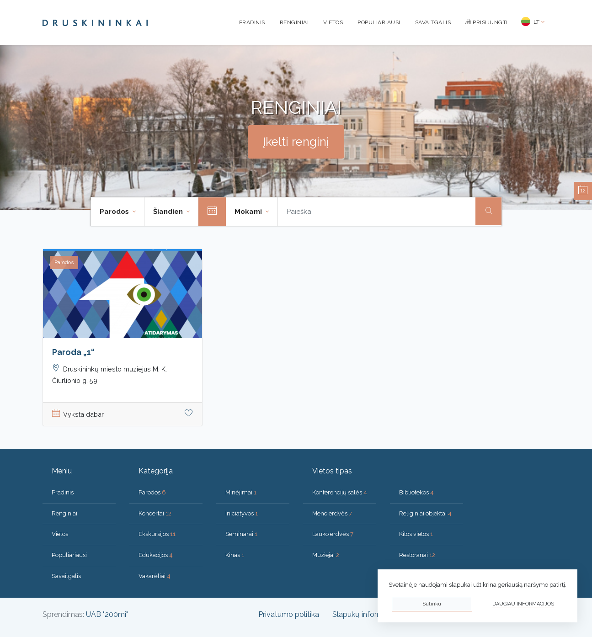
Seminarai (241, 534)
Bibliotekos (416, 492)
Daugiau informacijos (523, 604)
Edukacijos (156, 555)
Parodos (152, 492)
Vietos (333, 22)
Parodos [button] (115, 211)
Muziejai (325, 555)
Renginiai (294, 22)
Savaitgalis (433, 22)
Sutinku (431, 604)
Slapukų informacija (365, 614)
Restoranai (417, 555)
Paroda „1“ (73, 352)
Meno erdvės (332, 513)
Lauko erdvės (332, 534)
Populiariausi (378, 22)
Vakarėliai (155, 576)
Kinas (234, 555)
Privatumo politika (288, 614)
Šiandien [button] (169, 211)
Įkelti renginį (296, 142)
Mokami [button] (249, 211)
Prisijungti (486, 22)
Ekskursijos (157, 534)
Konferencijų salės (339, 492)
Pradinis (252, 22)
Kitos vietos (416, 534)
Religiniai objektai (425, 513)
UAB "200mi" (107, 614)
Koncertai (155, 513)
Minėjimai (240, 492)
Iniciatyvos (241, 513)
